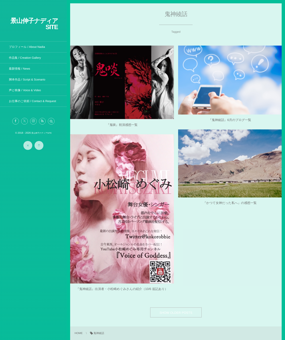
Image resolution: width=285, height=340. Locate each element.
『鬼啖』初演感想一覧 (122, 125)
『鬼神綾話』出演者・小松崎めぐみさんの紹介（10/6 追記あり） (122, 289)
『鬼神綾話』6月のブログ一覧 (230, 120)
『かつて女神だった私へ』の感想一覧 (230, 203)
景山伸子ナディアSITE (34, 23)
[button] (51, 121)
